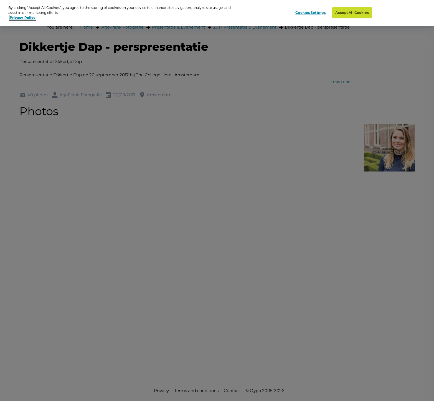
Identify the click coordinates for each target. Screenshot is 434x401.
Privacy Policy (22, 18)
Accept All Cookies (352, 13)
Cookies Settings (310, 13)
